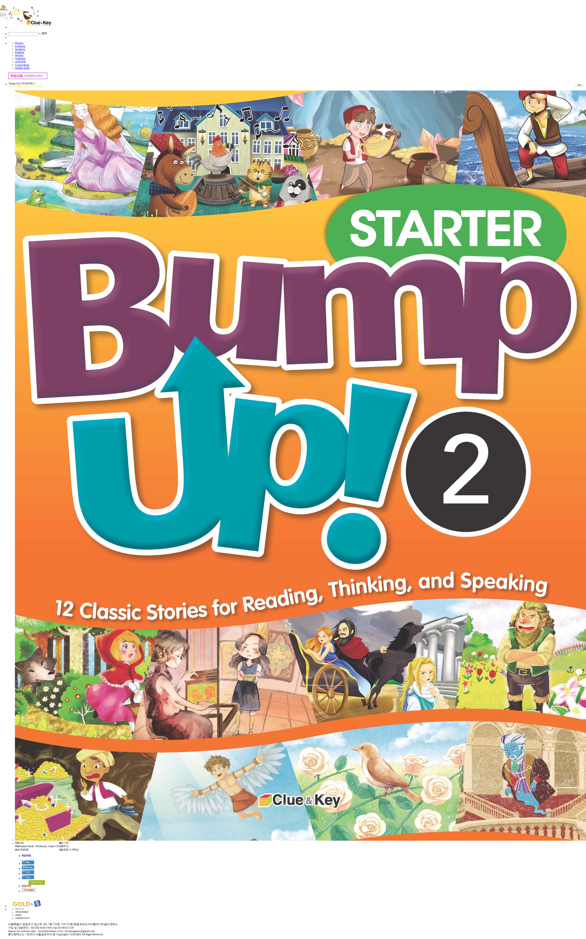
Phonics (19, 43)
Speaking (20, 49)
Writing (19, 55)
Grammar (20, 58)
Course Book (22, 65)
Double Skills (22, 68)
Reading (19, 52)
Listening (20, 46)
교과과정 (20, 61)
